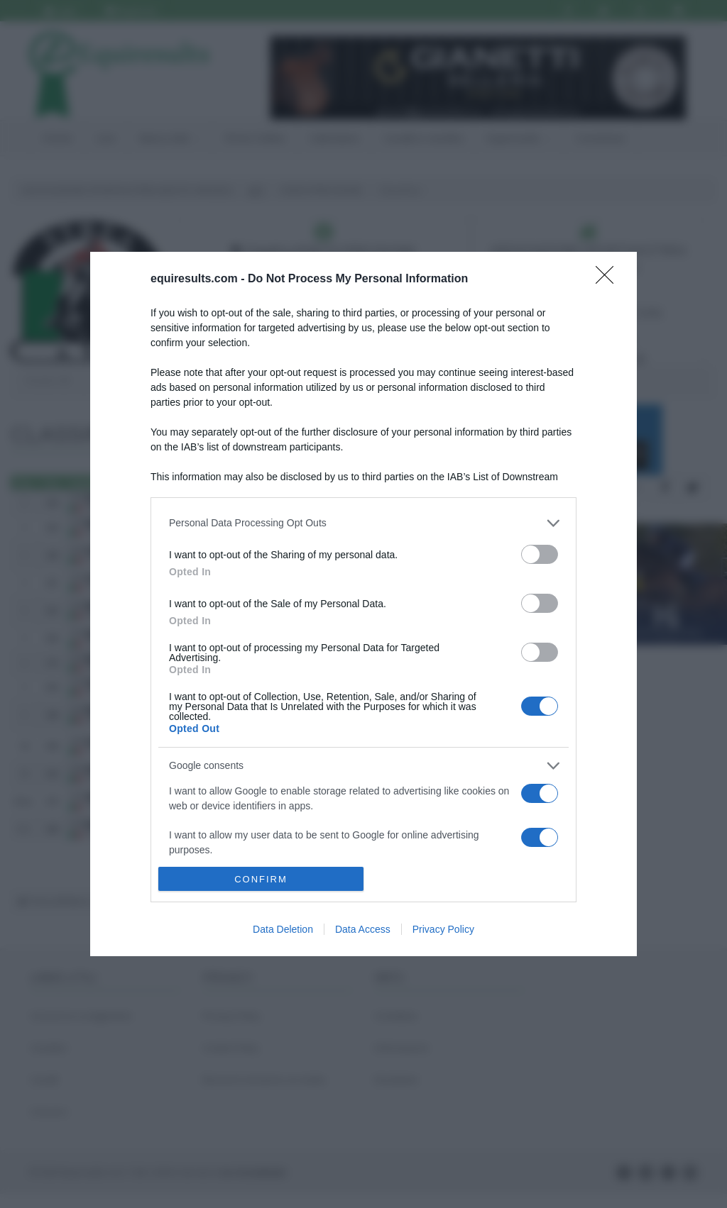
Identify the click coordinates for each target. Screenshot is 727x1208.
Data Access (362, 929)
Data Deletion (283, 929)
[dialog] (363, 604)
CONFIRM (261, 879)
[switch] (539, 554)
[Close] (609, 279)
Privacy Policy (443, 929)
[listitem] (363, 523)
